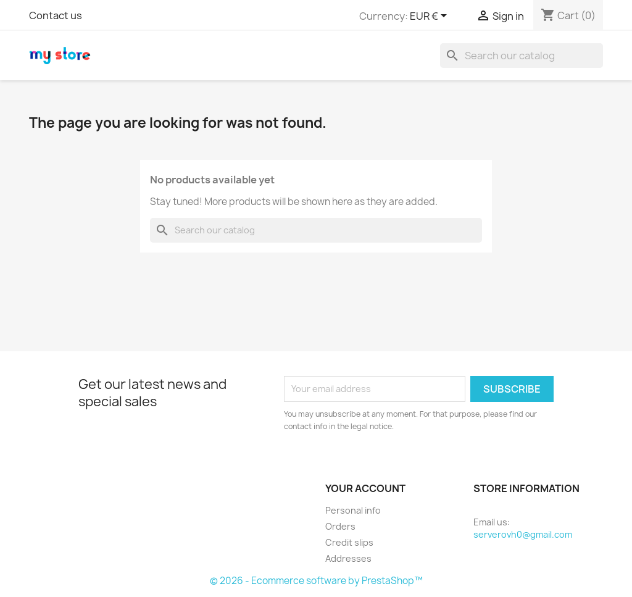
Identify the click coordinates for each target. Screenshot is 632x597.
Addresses (348, 558)
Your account (365, 488)
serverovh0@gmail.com (522, 534)
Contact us (55, 15)
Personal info (353, 510)
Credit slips (349, 542)
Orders (340, 526)
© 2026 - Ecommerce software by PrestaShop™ (316, 580)
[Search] (521, 55)
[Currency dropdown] (430, 16)
